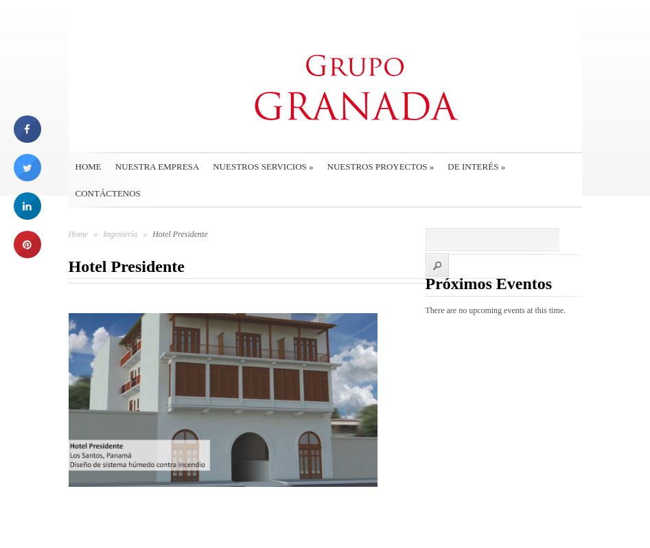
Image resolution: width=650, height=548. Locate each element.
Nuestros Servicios (263, 166)
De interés (476, 166)
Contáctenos (108, 193)
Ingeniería (121, 234)
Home (89, 166)
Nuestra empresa (157, 166)
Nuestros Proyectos (380, 166)
